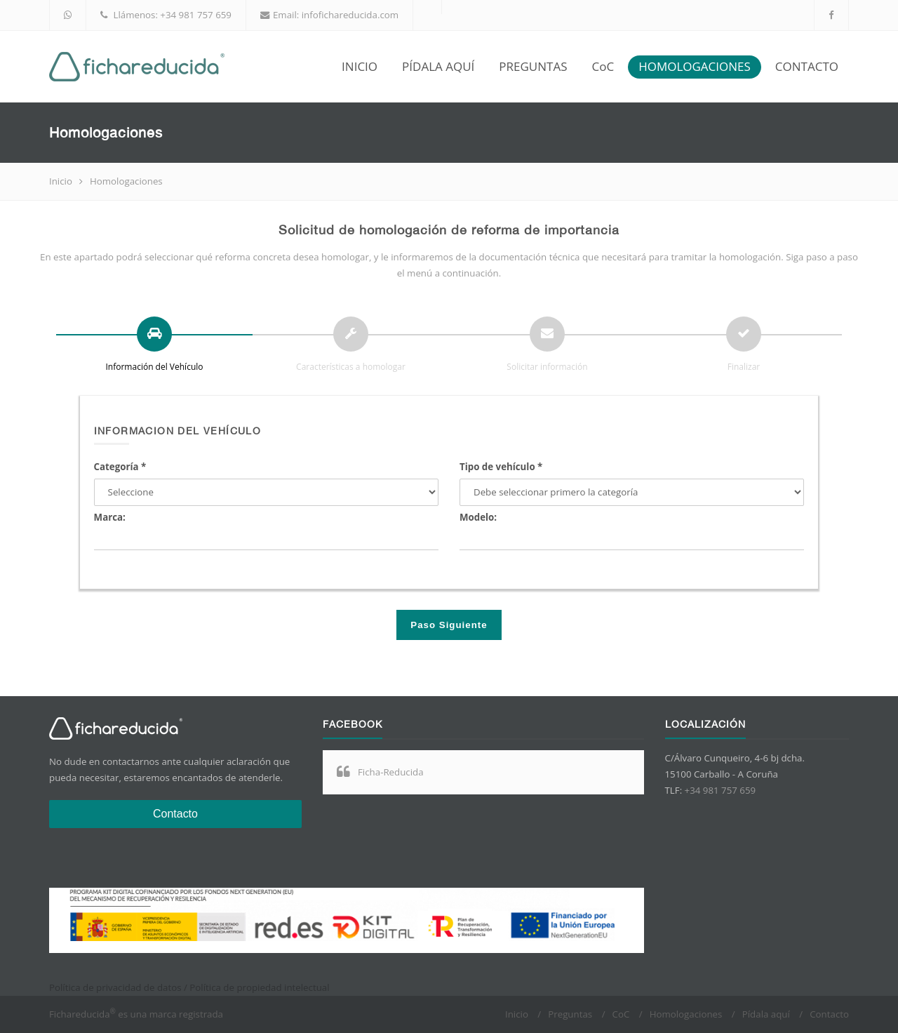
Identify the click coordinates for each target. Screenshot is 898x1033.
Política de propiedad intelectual (259, 987)
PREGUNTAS (533, 66)
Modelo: (478, 517)
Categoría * (120, 466)
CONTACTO (806, 66)
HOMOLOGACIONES (694, 66)
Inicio (60, 181)
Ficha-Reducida (391, 772)
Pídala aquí (766, 1014)
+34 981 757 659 (196, 14)
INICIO (359, 66)
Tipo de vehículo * (501, 466)
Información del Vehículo (154, 367)
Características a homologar (351, 367)
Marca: (110, 517)
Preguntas (570, 1014)
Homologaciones (686, 1014)
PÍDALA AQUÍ (438, 66)
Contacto (175, 814)
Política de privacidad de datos (115, 987)
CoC (602, 66)
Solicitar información (547, 367)
